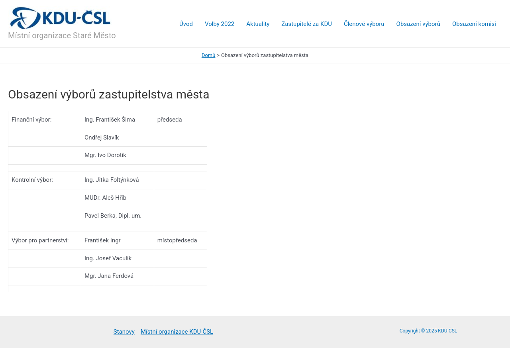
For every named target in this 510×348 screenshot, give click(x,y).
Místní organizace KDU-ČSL (177, 331)
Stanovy (124, 331)
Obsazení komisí (474, 24)
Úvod (186, 24)
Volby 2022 (219, 24)
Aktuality (257, 24)
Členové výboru (364, 24)
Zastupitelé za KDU (306, 24)
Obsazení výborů (418, 24)
